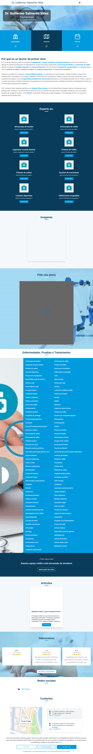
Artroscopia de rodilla (61, 361)
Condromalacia (30, 408)
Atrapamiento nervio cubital (34, 513)
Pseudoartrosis (30, 506)
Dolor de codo (58, 379)
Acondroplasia (30, 470)
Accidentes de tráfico (61, 477)
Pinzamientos (58, 419)
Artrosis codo (29, 383)
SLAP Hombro (59, 481)
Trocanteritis (29, 539)
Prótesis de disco (31, 441)
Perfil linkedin (25, 689)
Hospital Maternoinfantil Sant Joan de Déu (36, 79)
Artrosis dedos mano (61, 542)
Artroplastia (58, 463)
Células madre (30, 463)
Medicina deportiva (60, 499)
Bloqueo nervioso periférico (34, 448)
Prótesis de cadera (31, 368)
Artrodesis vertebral (32, 502)
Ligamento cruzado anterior (34, 365)
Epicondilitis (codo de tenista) (35, 379)
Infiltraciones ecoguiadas (62, 372)
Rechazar (26, 747)
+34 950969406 (56, 715)
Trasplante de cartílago (33, 415)
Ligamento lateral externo (62, 513)
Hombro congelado (31, 397)
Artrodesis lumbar (60, 502)
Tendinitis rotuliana (31, 412)
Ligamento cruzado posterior (63, 488)
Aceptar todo (67, 747)
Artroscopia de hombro (33, 361)
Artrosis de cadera (31, 430)
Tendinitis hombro (31, 394)
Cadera (56, 426)
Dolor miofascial (59, 495)
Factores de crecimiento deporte (65, 415)
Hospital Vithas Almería (39, 88)
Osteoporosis (58, 466)
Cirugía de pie (29, 546)
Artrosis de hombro (60, 539)
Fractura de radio (59, 524)
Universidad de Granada (34, 74)
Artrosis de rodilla (31, 405)
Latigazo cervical (31, 499)
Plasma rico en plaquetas (33, 376)
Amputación (58, 517)
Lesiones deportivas (32, 372)
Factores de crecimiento (62, 368)
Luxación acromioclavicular (34, 510)
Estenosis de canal (31, 444)
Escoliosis (28, 423)
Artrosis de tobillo (60, 434)
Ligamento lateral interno (62, 408)
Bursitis (56, 397)
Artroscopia (29, 528)
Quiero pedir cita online (46, 569)
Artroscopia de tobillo (32, 437)
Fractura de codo (59, 383)
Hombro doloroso (31, 455)
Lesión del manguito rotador (63, 390)
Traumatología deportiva (33, 419)
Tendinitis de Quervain (32, 524)
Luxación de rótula (31, 521)
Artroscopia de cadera (32, 434)
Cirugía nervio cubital (61, 441)
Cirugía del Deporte (31, 473)
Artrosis (28, 488)
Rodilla (56, 401)
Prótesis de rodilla (60, 365)
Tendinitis (28, 484)
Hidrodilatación (59, 535)
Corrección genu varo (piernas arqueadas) (68, 452)
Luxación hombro (31, 390)
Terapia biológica (60, 492)
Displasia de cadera (60, 470)
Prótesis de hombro (31, 401)
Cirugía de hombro (31, 477)
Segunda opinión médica (62, 473)
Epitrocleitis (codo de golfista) (64, 531)
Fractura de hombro (60, 394)
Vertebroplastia (59, 423)
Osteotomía (29, 492)
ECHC (30, 93)
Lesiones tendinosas (32, 459)
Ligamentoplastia (31, 517)
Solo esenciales (47, 747)
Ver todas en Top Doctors (46, 671)
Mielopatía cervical (60, 546)
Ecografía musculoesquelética (64, 521)
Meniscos (57, 405)
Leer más (24, 133)
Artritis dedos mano (31, 542)
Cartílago (28, 531)
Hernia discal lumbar (61, 444)
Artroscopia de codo (32, 386)
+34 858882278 (56, 729)
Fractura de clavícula (61, 510)
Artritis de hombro (31, 535)
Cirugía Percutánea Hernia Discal (36, 426)
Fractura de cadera (60, 430)
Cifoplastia (57, 484)
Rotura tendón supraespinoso (35, 481)
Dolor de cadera (59, 506)
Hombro (57, 386)
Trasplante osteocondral (33, 550)
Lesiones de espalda (61, 455)
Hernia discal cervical (61, 437)
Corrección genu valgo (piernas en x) (37, 452)
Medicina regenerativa (32, 466)
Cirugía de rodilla (59, 459)
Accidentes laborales (32, 495)
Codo (56, 376)
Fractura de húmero (60, 448)
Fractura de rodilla (60, 412)
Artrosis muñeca (59, 528)
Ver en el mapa (26, 721)
